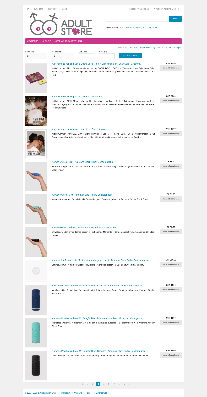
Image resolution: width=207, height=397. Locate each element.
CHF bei (83, 52)
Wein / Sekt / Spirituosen (130, 27)
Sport (144, 27)
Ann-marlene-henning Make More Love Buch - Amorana (80, 129)
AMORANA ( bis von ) (68, 41)
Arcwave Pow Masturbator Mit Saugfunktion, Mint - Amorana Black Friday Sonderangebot (97, 318)
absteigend (177, 47)
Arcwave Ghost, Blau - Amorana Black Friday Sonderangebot (83, 162)
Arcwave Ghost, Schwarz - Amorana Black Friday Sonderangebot (85, 227)
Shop (64, 9)
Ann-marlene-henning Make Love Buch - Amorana (77, 96)
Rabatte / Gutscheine (137, 9)
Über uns (78, 393)
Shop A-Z (47, 41)
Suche (175, 19)
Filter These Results (130, 56)
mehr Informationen (171, 68)
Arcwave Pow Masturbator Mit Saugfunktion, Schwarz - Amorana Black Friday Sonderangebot (99, 351)
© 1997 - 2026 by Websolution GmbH (41, 393)
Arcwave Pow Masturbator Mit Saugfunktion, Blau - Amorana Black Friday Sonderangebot (97, 285)
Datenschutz (101, 393)
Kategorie (38, 9)
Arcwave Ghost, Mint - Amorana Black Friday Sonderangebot (82, 194)
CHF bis (103, 52)
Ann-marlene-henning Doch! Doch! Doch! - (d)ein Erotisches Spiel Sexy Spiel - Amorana (96, 63)
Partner (89, 393)
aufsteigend (166, 47)
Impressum (66, 393)
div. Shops (153, 27)
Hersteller (52, 9)
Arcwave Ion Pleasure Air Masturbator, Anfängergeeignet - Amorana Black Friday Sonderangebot (100, 260)
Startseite (32, 41)
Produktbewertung (147, 47)
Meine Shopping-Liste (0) (167, 9)
